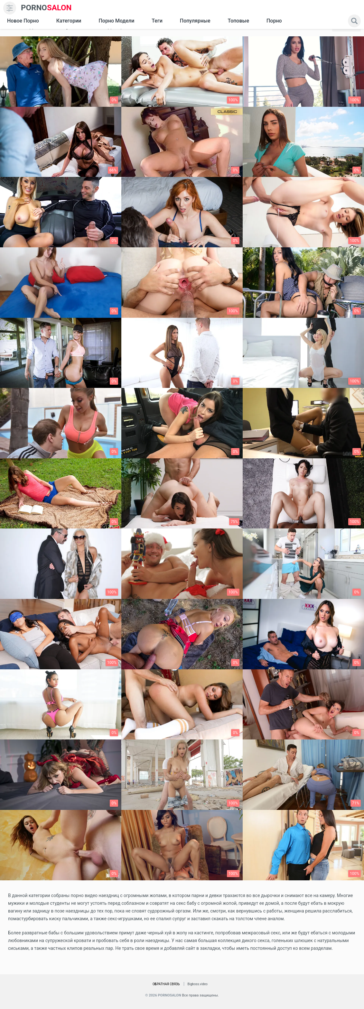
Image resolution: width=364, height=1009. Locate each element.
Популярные (195, 21)
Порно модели (116, 21)
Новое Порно (23, 21)
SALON (46, 8)
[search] (354, 20)
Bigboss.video (198, 984)
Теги (157, 21)
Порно (274, 21)
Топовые (238, 21)
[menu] (9, 8)
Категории (68, 21)
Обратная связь (166, 984)
